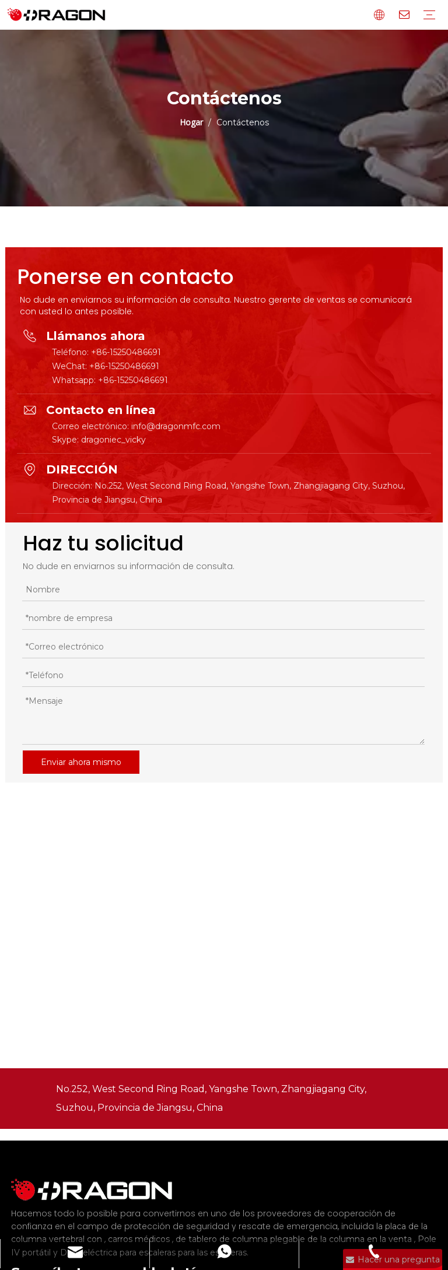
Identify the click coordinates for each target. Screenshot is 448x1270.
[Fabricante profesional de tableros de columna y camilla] (98, 1190)
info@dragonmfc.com (175, 426)
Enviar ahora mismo (81, 762)
